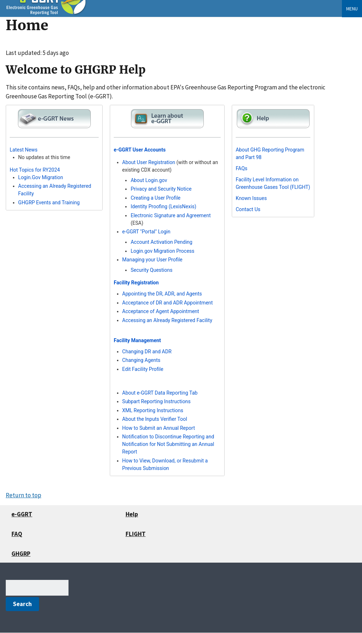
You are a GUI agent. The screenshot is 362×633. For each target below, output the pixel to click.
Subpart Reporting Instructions (156, 401)
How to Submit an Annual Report (158, 428)
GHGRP (20, 554)
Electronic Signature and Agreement (171, 215)
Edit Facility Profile (143, 369)
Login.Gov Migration (40, 177)
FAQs (242, 168)
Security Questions (152, 270)
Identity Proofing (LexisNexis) (163, 206)
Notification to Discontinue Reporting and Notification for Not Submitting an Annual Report (168, 444)
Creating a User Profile (155, 198)
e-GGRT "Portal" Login (146, 231)
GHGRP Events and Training (49, 202)
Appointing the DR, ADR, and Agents (162, 294)
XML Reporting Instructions (152, 410)
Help (132, 514)
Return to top (23, 495)
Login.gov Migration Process (162, 251)
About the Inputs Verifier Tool (154, 419)
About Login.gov (149, 180)
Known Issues (251, 198)
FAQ (16, 534)
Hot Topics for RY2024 (35, 170)
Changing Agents (141, 360)
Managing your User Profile (152, 259)
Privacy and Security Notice (161, 189)
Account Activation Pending (161, 242)
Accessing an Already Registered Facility (167, 320)
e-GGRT (21, 514)
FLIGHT (136, 534)
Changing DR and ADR (146, 351)
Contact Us (248, 209)
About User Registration (148, 162)
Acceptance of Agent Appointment (160, 311)
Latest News (24, 150)
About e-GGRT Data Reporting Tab (160, 393)
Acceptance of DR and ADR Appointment (167, 303)
